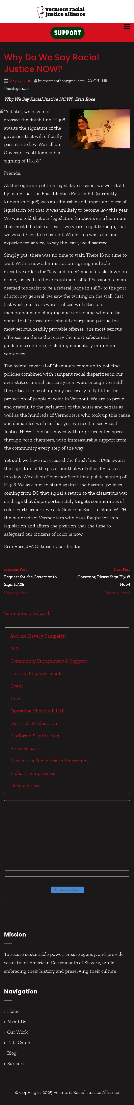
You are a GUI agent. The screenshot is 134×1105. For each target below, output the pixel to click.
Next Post (98, 580)
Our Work (17, 1034)
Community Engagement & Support (48, 663)
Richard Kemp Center (32, 775)
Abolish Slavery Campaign (37, 638)
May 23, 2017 (20, 83)
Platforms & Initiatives (34, 738)
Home (13, 1013)
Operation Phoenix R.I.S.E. (37, 713)
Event (16, 688)
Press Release (24, 751)
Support (15, 1066)
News (16, 701)
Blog (12, 1055)
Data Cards (18, 1045)
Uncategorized (16, 91)
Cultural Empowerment (35, 676)
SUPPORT (67, 34)
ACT (14, 651)
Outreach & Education (33, 726)
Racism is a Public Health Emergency (49, 763)
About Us (16, 1024)
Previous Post (35, 580)
